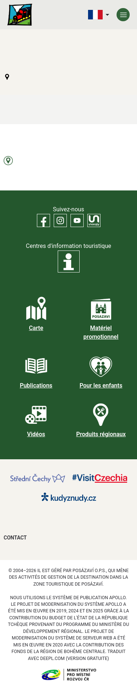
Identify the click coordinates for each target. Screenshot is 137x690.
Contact (15, 538)
